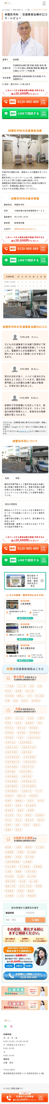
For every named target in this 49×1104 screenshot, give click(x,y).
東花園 (19, 691)
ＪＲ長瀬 (9, 686)
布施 (40, 686)
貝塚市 (8, 825)
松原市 (31, 800)
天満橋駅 (38, 866)
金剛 (18, 825)
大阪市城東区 (25, 742)
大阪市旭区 (27, 752)
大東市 (21, 737)
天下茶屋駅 (24, 866)
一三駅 (21, 895)
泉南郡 (31, 810)
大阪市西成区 (11, 781)
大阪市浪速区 (11, 766)
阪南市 (37, 825)
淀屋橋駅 (9, 852)
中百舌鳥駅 (10, 866)
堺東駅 (39, 886)
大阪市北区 (10, 742)
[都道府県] (15, 912)
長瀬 (7, 700)
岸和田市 (34, 795)
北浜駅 (21, 876)
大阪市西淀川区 (29, 781)
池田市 (19, 805)
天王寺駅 (40, 847)
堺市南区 (34, 727)
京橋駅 (21, 852)
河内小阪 (30, 691)
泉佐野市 (9, 810)
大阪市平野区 (11, 752)
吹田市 (8, 723)
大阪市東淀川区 (12, 761)
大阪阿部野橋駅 (12, 861)
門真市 (27, 825)
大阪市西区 (27, 776)
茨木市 (8, 820)
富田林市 (9, 795)
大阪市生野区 (25, 771)
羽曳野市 (40, 815)
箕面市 (29, 815)
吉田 (32, 686)
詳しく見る (25, 618)
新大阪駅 (32, 852)
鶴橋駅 (8, 857)
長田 (15, 700)
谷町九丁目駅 (25, 886)
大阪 (28, 10)
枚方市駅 (32, 876)
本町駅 (19, 857)
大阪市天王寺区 (29, 747)
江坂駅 (8, 871)
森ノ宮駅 (34, 881)
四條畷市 (30, 723)
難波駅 (29, 847)
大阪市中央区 (34, 737)
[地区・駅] (15, 919)
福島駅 (31, 890)
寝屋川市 (22, 795)
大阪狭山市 (27, 791)
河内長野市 (31, 805)
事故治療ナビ (18, 10)
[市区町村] (35, 912)
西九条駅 (9, 876)
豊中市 (41, 820)
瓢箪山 (21, 695)
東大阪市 (25, 84)
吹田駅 (21, 890)
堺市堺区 (9, 732)
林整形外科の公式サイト (25, 228)
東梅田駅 (32, 895)
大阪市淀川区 (28, 766)
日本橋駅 (9, 895)
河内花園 (9, 695)
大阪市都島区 (11, 786)
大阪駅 (19, 847)
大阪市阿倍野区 (29, 786)
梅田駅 (8, 847)
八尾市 (41, 718)
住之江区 (20, 718)
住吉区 (31, 718)
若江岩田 (40, 695)
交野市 (8, 718)
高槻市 (8, 829)
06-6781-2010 (21, 216)
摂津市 (8, 800)
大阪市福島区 (11, 776)
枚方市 (41, 800)
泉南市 (21, 810)
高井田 (25, 700)
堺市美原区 (35, 732)
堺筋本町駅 (10, 881)
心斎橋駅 (28, 861)
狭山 (20, 815)
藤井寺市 (30, 820)
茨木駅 (22, 881)
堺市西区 (9, 737)
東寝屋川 (20, 800)
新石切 (8, 691)
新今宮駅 (30, 857)
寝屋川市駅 (10, 886)
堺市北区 (22, 727)
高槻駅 (19, 871)
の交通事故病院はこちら (25, 668)
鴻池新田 (36, 700)
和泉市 (19, 723)
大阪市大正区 (11, 747)
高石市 (19, 829)
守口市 (39, 791)
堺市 (40, 723)
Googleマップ (24, 431)
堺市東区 (22, 732)
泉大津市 (9, 815)
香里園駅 (9, 890)
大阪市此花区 (30, 761)
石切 (30, 695)
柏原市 (8, 805)
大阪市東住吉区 (12, 757)
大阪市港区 (10, 771)
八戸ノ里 (22, 686)
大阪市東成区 (30, 757)
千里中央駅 (31, 871)
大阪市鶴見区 (11, 791)
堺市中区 (9, 727)
